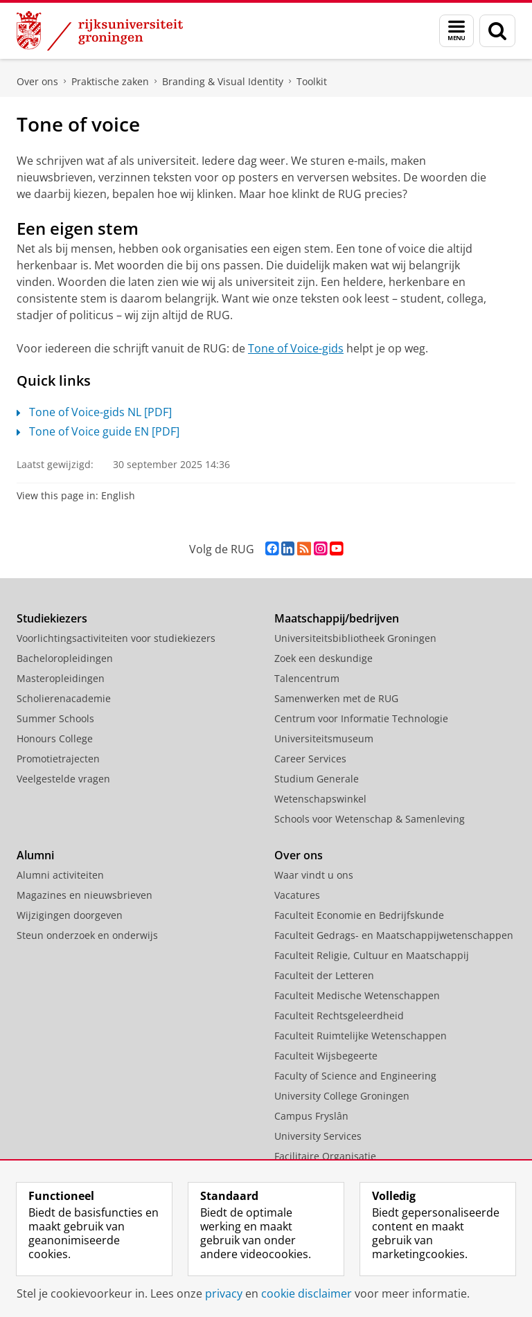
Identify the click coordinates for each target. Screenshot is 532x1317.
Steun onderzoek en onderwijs (87, 935)
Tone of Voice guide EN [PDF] (98, 431)
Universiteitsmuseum (323, 738)
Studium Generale (316, 778)
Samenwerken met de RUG (336, 698)
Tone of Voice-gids (296, 348)
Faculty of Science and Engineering (355, 1075)
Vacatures (297, 895)
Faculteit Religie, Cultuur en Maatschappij (371, 955)
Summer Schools (55, 718)
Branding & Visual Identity (222, 81)
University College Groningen (341, 1095)
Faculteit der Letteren (324, 975)
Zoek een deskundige (323, 658)
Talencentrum (306, 678)
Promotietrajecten (58, 758)
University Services (318, 1136)
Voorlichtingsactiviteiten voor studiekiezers (116, 638)
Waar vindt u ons (313, 874)
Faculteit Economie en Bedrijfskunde (359, 915)
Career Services (310, 758)
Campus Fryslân (311, 1115)
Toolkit (311, 81)
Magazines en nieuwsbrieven (84, 895)
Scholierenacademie (64, 698)
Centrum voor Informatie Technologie (361, 718)
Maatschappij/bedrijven (336, 618)
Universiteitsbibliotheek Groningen (355, 638)
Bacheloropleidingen (65, 658)
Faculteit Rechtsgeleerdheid (339, 1015)
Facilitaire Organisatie (325, 1156)
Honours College (55, 738)
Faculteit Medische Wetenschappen (357, 995)
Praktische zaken (110, 81)
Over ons (37, 81)
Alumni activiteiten (60, 874)
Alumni (35, 855)
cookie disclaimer (306, 1293)
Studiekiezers (52, 618)
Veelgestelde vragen (63, 778)
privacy (223, 1293)
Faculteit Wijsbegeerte (326, 1055)
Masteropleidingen (61, 678)
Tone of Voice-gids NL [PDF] (94, 412)
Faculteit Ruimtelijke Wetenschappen (360, 1035)
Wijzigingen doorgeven (70, 915)
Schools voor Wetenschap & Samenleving (369, 818)
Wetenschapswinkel (320, 798)
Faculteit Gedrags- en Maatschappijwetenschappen (393, 935)
